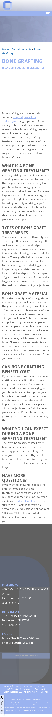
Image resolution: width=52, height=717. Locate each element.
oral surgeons (10, 121)
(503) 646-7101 (11, 602)
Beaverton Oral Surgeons (34, 686)
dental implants (27, 501)
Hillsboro (10, 585)
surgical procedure (24, 117)
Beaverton (10, 611)
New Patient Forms (26, 661)
